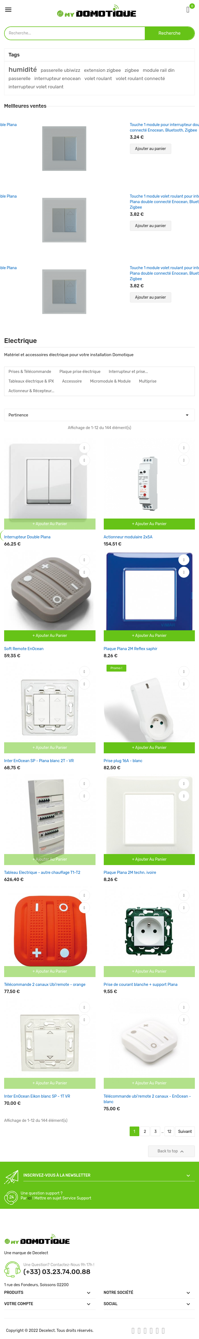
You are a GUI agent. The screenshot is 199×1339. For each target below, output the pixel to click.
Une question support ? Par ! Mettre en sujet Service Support (56, 1196)
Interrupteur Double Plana (27, 537)
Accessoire (72, 381)
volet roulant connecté (140, 78)
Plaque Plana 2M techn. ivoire (130, 872)
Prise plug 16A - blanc (123, 761)
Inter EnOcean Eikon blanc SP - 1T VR (37, 1096)
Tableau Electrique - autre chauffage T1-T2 (42, 872)
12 (169, 1131)
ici (30, 1198)
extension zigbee (102, 70)
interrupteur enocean (57, 78)
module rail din (159, 70)
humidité (23, 69)
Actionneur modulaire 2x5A (128, 537)
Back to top (172, 1151)
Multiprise (148, 381)
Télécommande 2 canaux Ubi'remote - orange (45, 984)
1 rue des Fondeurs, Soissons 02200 (36, 1285)
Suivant (185, 1131)
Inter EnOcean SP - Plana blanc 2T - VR (39, 761)
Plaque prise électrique (79, 371)
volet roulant (98, 78)
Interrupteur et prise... (128, 371)
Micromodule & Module (110, 381)
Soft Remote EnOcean (23, 649)
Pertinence (99, 413)
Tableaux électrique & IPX (31, 381)
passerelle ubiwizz (60, 70)
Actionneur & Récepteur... (31, 391)
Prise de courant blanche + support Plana (141, 984)
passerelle (20, 78)
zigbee (132, 70)
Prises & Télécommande (30, 371)
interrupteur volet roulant (36, 86)
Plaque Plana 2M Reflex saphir (130, 649)
